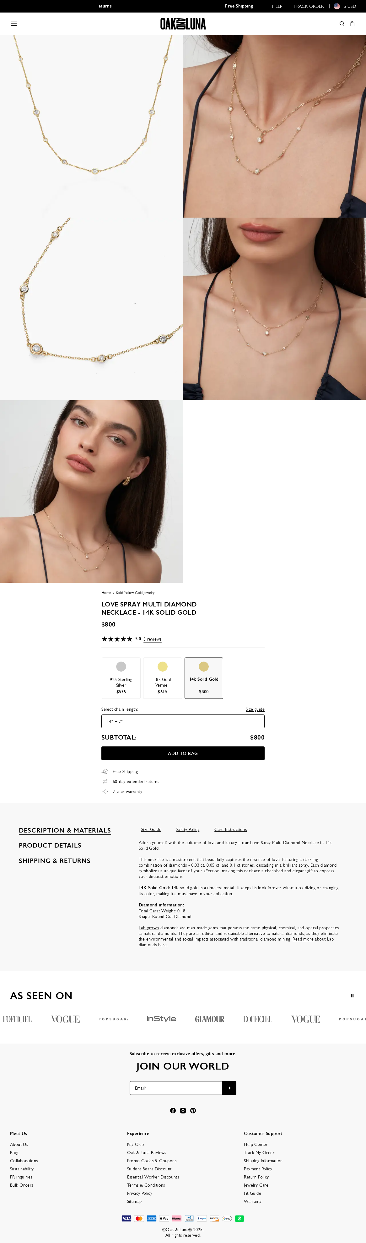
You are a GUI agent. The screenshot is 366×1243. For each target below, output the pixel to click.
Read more (303, 938)
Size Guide (151, 829)
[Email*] (176, 1088)
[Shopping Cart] (352, 24)
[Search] (342, 24)
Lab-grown (149, 927)
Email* (141, 1088)
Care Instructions (230, 829)
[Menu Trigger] (14, 24)
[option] (121, 678)
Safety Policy (187, 829)
